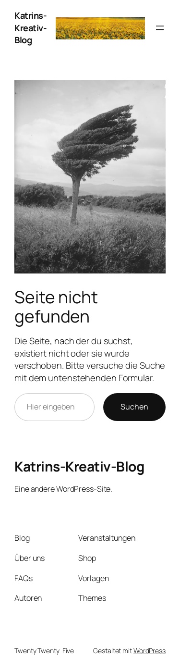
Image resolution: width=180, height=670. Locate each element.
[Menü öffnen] (160, 28)
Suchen (134, 406)
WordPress (149, 650)
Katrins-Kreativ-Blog (30, 28)
